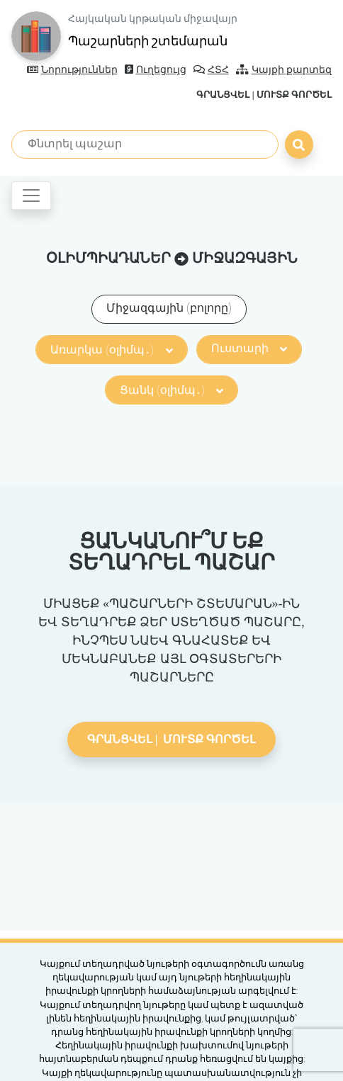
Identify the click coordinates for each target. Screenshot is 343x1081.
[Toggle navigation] (31, 195)
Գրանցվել (222, 94)
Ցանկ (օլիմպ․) (171, 390)
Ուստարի (249, 348)
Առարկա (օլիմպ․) (111, 349)
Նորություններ (72, 69)
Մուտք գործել (294, 94)
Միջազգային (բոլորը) (169, 308)
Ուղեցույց (155, 69)
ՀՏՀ (211, 69)
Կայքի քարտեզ (284, 69)
